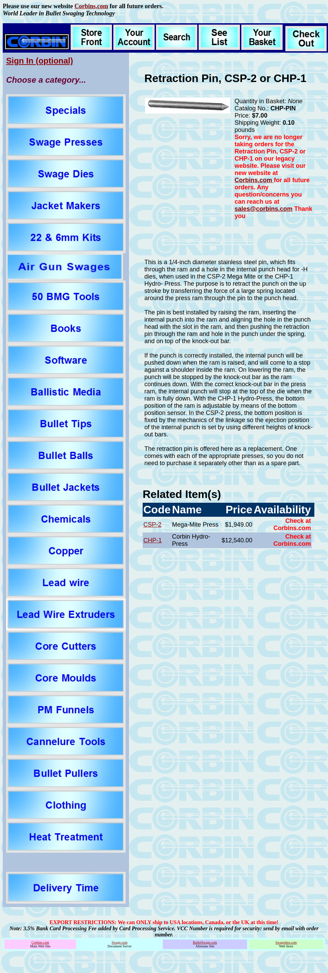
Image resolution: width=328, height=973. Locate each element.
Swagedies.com (286, 942)
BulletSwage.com (205, 942)
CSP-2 (152, 524)
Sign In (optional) (39, 60)
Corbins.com (91, 6)
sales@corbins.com (263, 208)
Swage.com (119, 942)
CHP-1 (152, 540)
